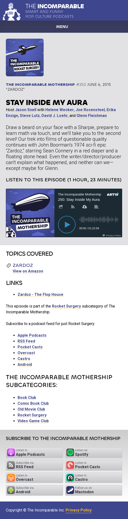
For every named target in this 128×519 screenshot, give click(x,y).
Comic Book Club (33, 403)
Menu (62, 26)
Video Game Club (33, 421)
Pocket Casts (30, 347)
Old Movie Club (31, 409)
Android (25, 364)
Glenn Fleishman (92, 115)
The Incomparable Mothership (40, 84)
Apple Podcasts (32, 335)
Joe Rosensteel (90, 109)
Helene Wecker (59, 109)
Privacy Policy (79, 510)
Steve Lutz (30, 115)
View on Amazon (28, 271)
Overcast (26, 353)
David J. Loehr (54, 115)
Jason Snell (25, 109)
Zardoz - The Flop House (40, 294)
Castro (24, 358)
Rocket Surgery (66, 306)
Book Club (27, 397)
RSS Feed (26, 341)
